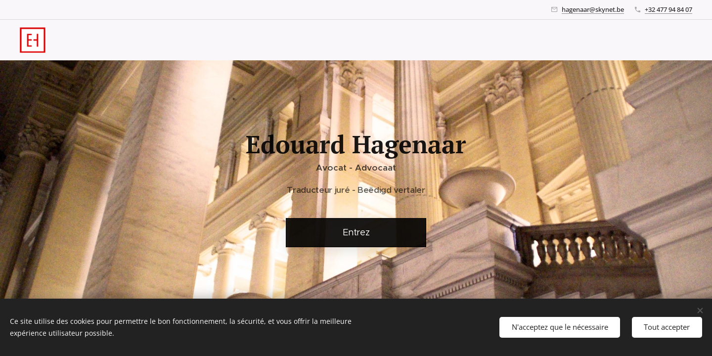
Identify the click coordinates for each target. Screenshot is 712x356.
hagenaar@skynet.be (593, 9)
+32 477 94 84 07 (668, 9)
